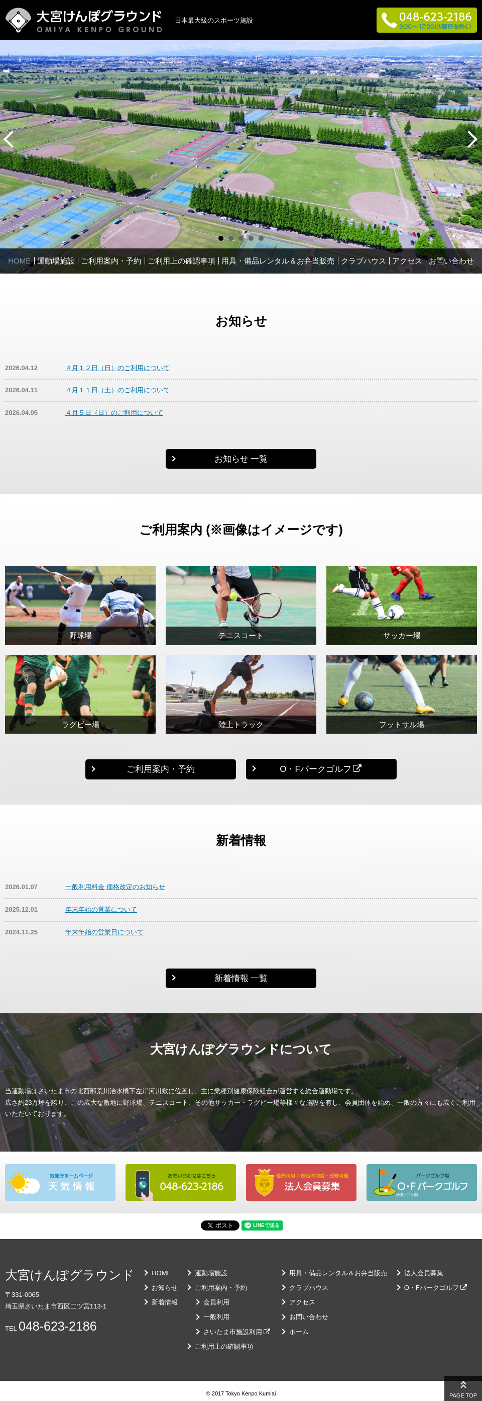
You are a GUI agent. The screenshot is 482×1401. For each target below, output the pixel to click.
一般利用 (216, 1317)
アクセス (407, 260)
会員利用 (216, 1302)
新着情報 (165, 1302)
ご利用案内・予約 (111, 260)
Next (472, 139)
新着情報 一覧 (241, 978)
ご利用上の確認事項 (181, 260)
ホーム (299, 1332)
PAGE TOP (463, 1395)
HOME (19, 260)
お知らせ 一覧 (241, 459)
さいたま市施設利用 (232, 1332)
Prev (10, 139)
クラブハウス (363, 260)
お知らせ (165, 1287)
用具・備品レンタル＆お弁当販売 (277, 260)
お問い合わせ (451, 260)
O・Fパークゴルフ (315, 769)
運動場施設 (56, 260)
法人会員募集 (423, 1273)
